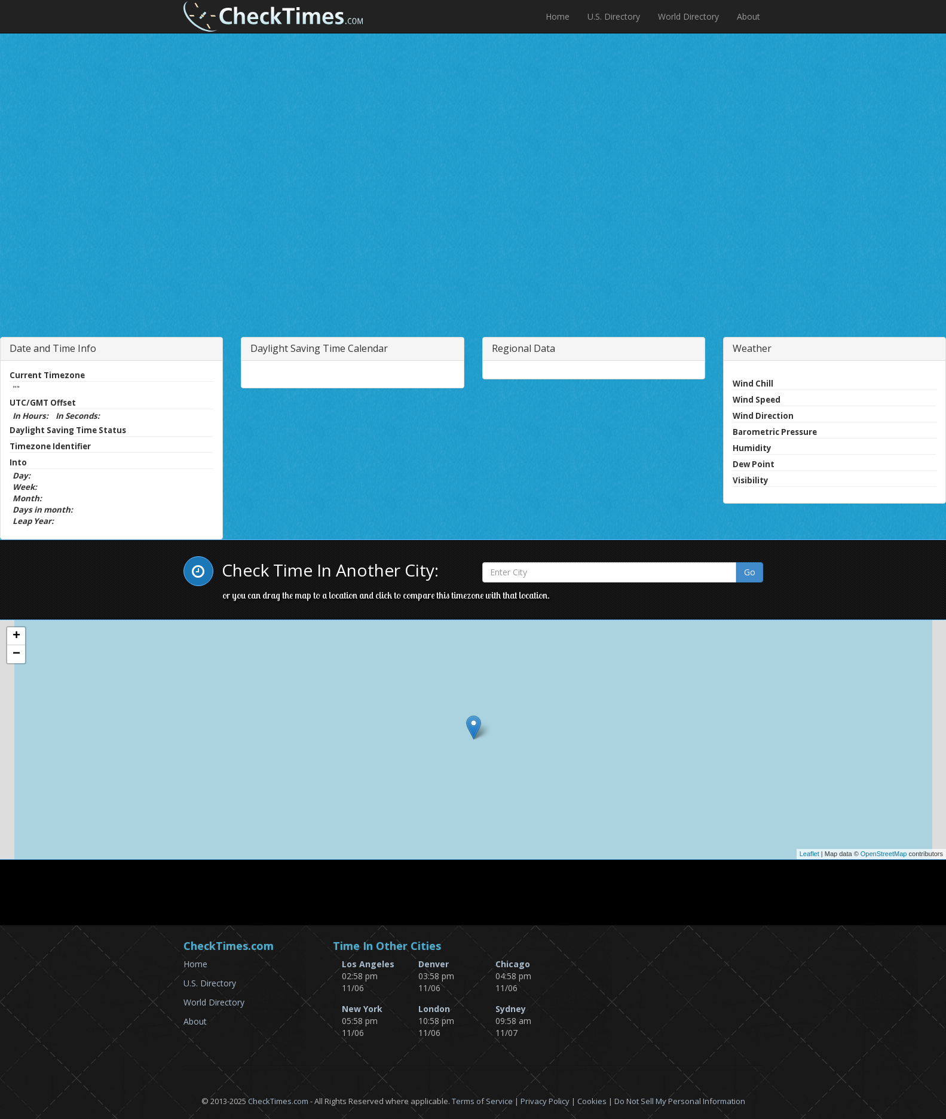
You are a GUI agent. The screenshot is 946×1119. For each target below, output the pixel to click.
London (434, 1008)
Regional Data (523, 348)
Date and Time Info (53, 348)
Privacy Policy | (549, 1101)
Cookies (592, 1101)
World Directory (688, 16)
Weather (752, 348)
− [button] (16, 654)
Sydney (510, 1008)
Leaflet (809, 853)
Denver (433, 964)
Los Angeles (368, 964)
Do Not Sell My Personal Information (679, 1101)
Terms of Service (482, 1101)
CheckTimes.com (278, 1101)
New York (362, 1008)
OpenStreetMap (884, 853)
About (748, 16)
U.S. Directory (613, 16)
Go (749, 572)
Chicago (512, 964)
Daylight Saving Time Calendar (319, 348)
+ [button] (16, 636)
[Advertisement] (292, 223)
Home (558, 16)
